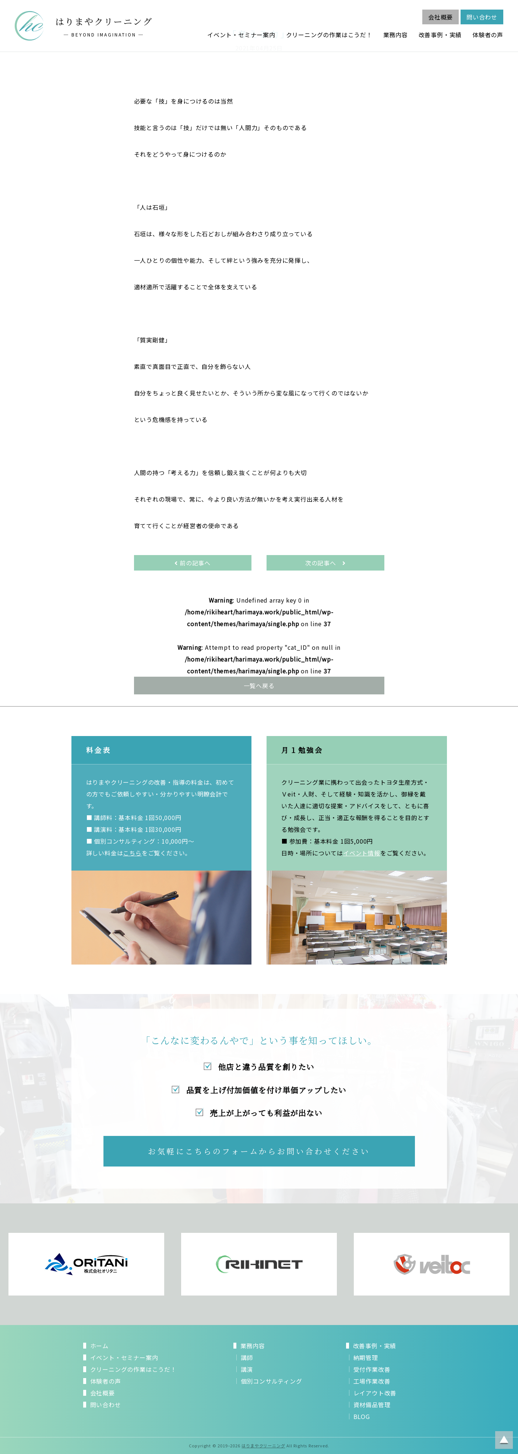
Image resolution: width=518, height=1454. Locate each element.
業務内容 (395, 34)
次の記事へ (325, 562)
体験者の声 (487, 34)
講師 (247, 1357)
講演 (247, 1369)
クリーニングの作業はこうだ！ (329, 34)
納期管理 (365, 1357)
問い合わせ (481, 17)
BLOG (361, 1416)
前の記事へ (193, 562)
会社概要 (440, 17)
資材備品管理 (372, 1405)
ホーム (99, 1346)
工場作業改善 (372, 1381)
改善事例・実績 (440, 34)
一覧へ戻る (259, 685)
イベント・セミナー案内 (241, 34)
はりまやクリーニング (263, 1445)
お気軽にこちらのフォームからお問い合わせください (259, 1151)
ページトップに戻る (504, 1440)
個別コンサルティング (271, 1381)
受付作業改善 (372, 1369)
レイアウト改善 (375, 1393)
